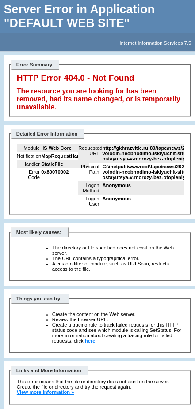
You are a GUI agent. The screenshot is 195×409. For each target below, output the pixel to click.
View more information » (45, 392)
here (90, 340)
